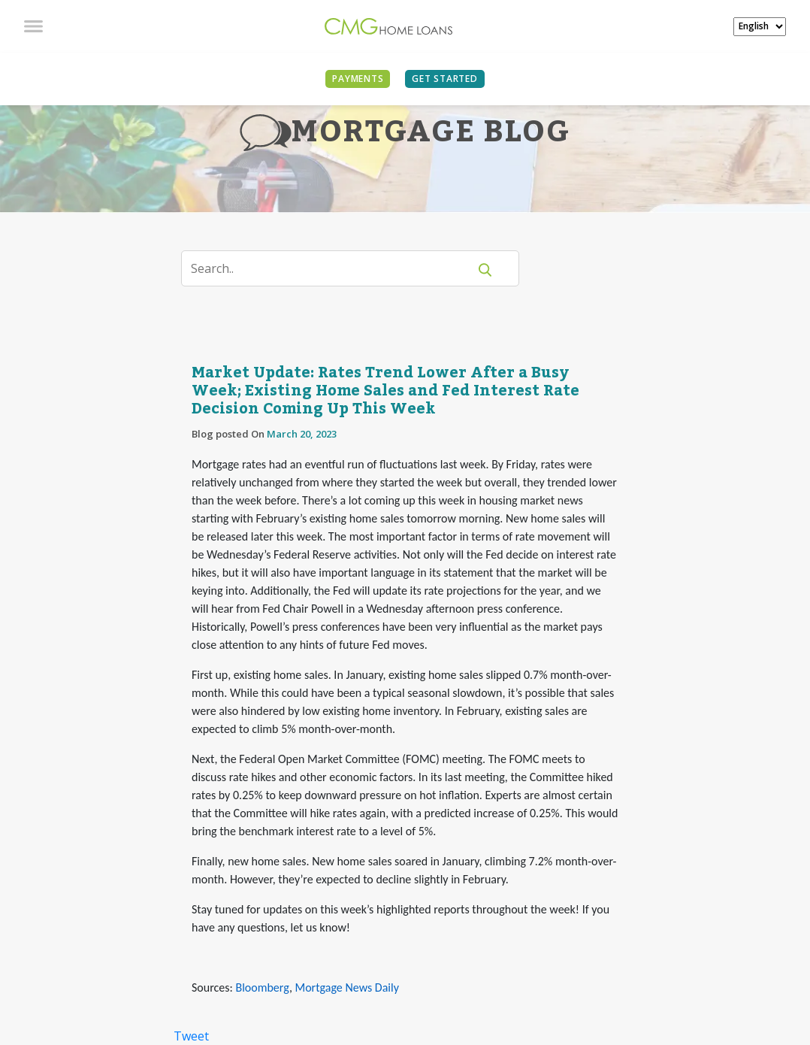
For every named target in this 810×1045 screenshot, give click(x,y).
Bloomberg (262, 987)
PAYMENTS (357, 78)
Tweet (191, 1036)
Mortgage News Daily (347, 987)
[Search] (334, 268)
